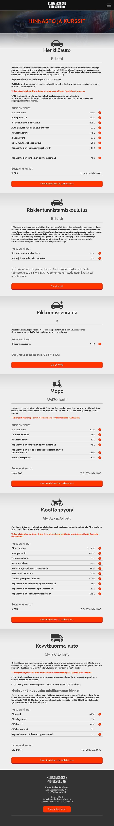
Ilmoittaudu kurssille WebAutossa (57, 183)
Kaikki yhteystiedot (57, 809)
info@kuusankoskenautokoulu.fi (57, 799)
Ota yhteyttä (57, 286)
